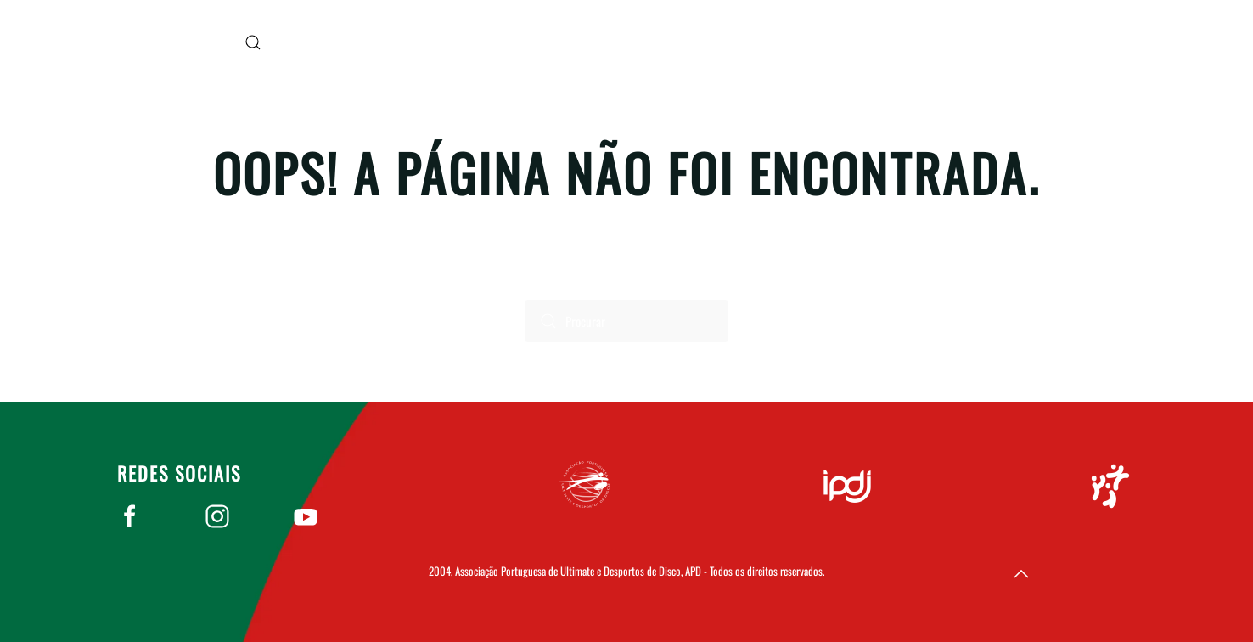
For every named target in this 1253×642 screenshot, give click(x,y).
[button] (252, 42)
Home (1029, 42)
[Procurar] (626, 321)
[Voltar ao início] (159, 42)
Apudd (1114, 42)
